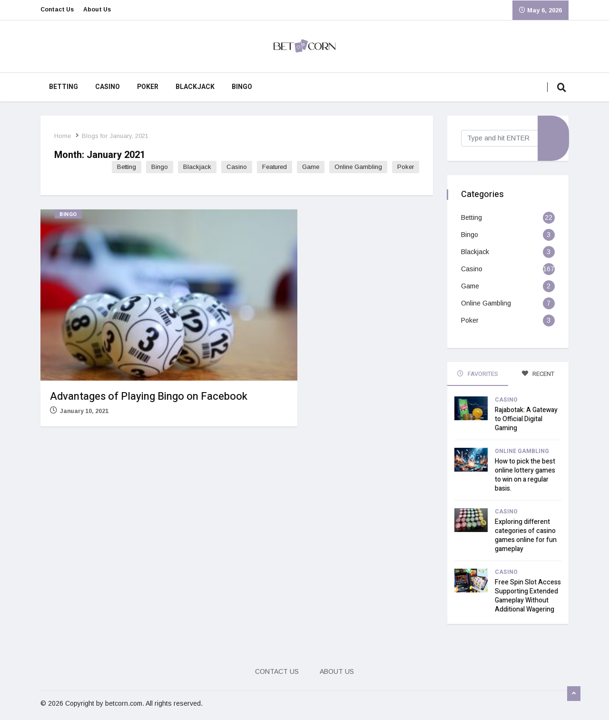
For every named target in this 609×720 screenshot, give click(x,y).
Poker (147, 87)
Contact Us (57, 10)
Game (310, 166)
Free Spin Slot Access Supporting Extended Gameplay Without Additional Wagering (528, 595)
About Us (97, 10)
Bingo (242, 87)
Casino (107, 87)
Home (63, 135)
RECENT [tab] (538, 373)
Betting (63, 87)
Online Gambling (358, 166)
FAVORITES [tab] (477, 373)
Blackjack (195, 87)
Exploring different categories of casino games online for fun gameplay (526, 534)
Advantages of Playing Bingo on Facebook (148, 396)
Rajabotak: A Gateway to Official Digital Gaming (526, 418)
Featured (274, 166)
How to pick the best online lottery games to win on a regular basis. (525, 474)
